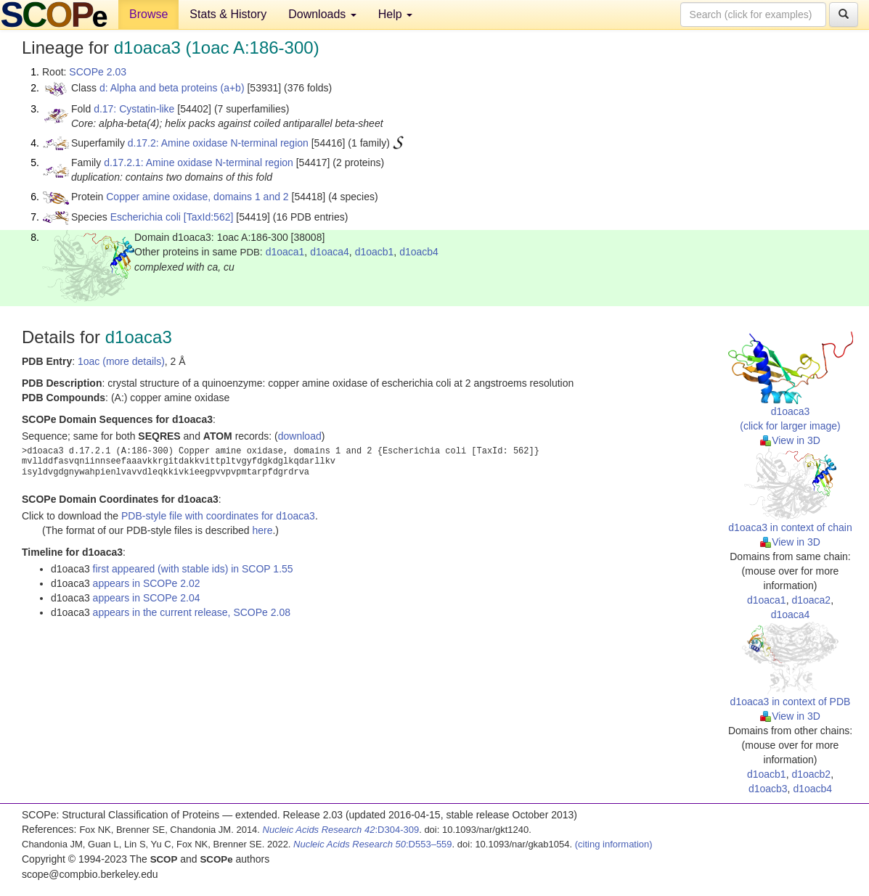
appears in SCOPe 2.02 (146, 583)
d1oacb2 (811, 774)
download (300, 436)
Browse (148, 14)
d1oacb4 (418, 252)
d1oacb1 (374, 252)
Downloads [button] (322, 14)
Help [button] (395, 14)
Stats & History (227, 14)
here (262, 530)
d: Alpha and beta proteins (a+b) (172, 88)
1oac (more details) (121, 361)
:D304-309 (341, 829)
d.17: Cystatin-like (134, 109)
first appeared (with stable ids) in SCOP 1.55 (193, 569)
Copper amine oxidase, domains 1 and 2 (197, 196)
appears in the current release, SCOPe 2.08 (191, 612)
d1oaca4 (329, 252)
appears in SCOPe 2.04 (146, 598)
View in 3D (790, 440)
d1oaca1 (285, 252)
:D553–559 (372, 844)
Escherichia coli (145, 217)
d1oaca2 (811, 600)
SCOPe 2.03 (97, 72)
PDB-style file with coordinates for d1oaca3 (218, 516)
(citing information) (614, 844)
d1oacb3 (768, 788)
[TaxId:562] (209, 217)
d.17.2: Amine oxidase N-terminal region (218, 143)
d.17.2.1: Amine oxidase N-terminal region (198, 162)
